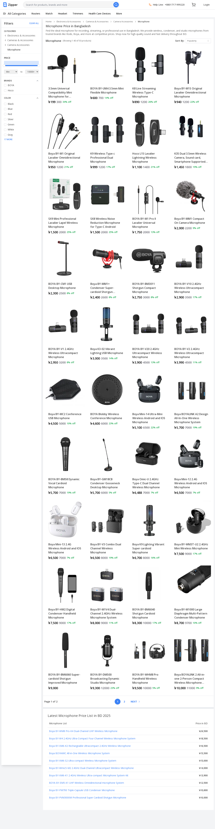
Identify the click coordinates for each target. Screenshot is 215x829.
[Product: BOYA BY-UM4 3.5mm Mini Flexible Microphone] (107, 75)
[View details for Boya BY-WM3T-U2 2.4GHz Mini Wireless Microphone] (191, 529)
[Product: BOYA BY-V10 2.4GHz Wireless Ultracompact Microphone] (191, 271)
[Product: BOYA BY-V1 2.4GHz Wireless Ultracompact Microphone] (65, 336)
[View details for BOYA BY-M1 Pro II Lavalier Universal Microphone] (149, 206)
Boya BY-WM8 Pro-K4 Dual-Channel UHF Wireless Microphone (83, 731)
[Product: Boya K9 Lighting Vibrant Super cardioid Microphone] (149, 531)
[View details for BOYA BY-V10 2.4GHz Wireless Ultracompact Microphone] (191, 271)
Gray (10, 134)
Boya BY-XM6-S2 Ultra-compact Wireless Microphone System (82, 760)
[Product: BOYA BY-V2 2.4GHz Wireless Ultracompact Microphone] (191, 336)
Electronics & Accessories (19, 35)
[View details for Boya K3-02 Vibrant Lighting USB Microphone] (107, 334)
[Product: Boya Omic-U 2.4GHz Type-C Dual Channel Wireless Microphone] (149, 466)
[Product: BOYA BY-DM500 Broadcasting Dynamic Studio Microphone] (107, 662)
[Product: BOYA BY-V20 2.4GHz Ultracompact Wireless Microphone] (149, 336)
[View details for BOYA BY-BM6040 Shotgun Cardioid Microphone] (149, 596)
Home (49, 21)
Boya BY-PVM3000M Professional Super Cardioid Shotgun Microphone (87, 797)
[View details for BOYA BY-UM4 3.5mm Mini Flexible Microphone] (107, 73)
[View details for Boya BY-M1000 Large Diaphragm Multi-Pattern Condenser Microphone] (191, 596)
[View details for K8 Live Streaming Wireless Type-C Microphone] (149, 75)
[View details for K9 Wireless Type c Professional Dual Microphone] (107, 141)
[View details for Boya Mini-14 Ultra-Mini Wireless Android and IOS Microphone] (149, 401)
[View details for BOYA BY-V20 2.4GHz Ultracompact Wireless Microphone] (149, 336)
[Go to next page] (135, 702)
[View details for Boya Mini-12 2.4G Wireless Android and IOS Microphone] (191, 466)
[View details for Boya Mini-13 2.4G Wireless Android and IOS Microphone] (65, 531)
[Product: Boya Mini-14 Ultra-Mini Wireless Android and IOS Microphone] (149, 401)
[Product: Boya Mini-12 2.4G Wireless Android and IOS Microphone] (191, 466)
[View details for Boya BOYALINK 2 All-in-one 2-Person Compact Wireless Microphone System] (191, 662)
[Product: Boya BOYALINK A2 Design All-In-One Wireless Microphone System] (191, 401)
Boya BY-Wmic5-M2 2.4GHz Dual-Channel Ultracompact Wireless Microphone (91, 768)
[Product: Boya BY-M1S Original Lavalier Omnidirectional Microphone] (191, 75)
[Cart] (194, 5)
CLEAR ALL (34, 23)
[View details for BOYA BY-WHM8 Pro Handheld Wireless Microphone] (149, 662)
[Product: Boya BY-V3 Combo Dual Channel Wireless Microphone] (107, 531)
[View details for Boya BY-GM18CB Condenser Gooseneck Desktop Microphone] (107, 466)
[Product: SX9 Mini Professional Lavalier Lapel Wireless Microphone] (65, 206)
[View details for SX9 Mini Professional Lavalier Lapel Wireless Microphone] (65, 206)
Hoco (11, 90)
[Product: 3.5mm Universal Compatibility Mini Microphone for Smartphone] (65, 75)
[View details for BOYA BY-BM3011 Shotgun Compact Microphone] (149, 271)
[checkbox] (5, 85)
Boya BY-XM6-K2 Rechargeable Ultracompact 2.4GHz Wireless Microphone (90, 745)
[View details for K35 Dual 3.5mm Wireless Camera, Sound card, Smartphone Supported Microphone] (191, 141)
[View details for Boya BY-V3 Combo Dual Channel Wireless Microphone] (107, 531)
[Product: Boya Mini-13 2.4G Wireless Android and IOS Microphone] (65, 531)
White (11, 129)
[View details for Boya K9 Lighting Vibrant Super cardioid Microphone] (149, 531)
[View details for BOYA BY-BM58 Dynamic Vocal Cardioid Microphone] (65, 466)
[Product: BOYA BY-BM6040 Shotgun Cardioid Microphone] (149, 596)
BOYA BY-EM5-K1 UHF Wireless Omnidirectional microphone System (86, 782)
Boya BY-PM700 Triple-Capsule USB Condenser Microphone (82, 790)
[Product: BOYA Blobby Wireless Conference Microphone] (107, 401)
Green (11, 124)
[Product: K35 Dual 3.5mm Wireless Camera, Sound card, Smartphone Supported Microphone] (191, 141)
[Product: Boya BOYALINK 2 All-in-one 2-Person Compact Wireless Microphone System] (191, 662)
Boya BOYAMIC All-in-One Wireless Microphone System (79, 753)
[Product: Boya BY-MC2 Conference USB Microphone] (65, 401)
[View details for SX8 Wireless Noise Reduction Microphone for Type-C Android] (107, 206)
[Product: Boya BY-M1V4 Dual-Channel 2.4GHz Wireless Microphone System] (107, 596)
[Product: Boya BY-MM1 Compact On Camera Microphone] (191, 206)
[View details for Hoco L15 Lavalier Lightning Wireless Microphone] (149, 141)
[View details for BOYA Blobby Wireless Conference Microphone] (107, 399)
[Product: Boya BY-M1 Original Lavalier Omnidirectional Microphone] (65, 141)
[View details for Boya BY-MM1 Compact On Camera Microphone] (191, 204)
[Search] (116, 4)
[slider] (4, 65)
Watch (49, 13)
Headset (62, 13)
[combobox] (71, 4)
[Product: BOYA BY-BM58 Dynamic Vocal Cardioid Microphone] (65, 466)
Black (11, 103)
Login (206, 4)
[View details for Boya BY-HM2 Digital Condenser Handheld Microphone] (65, 596)
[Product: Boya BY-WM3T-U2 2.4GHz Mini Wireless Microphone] (191, 531)
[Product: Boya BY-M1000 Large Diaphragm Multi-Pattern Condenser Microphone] (191, 596)
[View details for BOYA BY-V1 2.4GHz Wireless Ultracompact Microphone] (65, 336)
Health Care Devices (100, 13)
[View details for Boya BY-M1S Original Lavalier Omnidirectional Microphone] (191, 75)
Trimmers (78, 13)
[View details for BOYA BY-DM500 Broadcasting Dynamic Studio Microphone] (107, 662)
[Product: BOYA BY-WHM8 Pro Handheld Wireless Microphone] (149, 662)
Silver (10, 119)
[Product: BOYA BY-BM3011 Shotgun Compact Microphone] (149, 271)
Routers (35, 13)
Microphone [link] (143, 21)
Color (21, 98)
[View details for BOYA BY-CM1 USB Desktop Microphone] (65, 269)
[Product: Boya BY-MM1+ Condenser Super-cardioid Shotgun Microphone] (107, 271)
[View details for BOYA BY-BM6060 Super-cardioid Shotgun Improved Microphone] (65, 662)
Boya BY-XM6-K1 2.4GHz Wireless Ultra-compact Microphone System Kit (88, 775)
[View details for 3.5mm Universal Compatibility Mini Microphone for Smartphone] (65, 75)
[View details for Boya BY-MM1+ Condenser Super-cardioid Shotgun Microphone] (107, 271)
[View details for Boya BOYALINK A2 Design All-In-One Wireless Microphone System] (191, 401)
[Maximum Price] (32, 72)
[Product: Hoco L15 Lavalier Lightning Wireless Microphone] (149, 141)
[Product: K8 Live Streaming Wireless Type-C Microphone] (149, 75)
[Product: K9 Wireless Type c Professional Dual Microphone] (107, 141)
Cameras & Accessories (18, 40)
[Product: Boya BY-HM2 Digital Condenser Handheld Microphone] (65, 596)
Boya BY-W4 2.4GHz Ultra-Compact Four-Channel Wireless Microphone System (92, 738)
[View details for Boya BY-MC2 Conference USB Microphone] (65, 399)
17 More (8, 139)
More (119, 13)
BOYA (11, 85)
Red (10, 114)
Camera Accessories (17, 44)
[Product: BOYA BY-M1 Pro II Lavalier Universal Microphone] (149, 206)
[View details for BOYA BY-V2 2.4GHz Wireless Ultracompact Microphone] (191, 336)
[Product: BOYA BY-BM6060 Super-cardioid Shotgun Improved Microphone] (65, 662)
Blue (10, 108)
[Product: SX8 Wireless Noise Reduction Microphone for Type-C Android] (107, 206)
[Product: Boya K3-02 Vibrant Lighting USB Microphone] (107, 336)
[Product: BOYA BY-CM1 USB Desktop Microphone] (65, 271)
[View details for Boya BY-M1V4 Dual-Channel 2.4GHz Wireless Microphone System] (107, 596)
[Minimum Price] (11, 72)
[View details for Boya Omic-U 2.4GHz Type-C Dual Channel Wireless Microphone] (149, 466)
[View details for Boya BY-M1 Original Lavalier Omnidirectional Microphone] (65, 141)
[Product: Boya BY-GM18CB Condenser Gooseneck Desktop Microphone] (107, 466)
